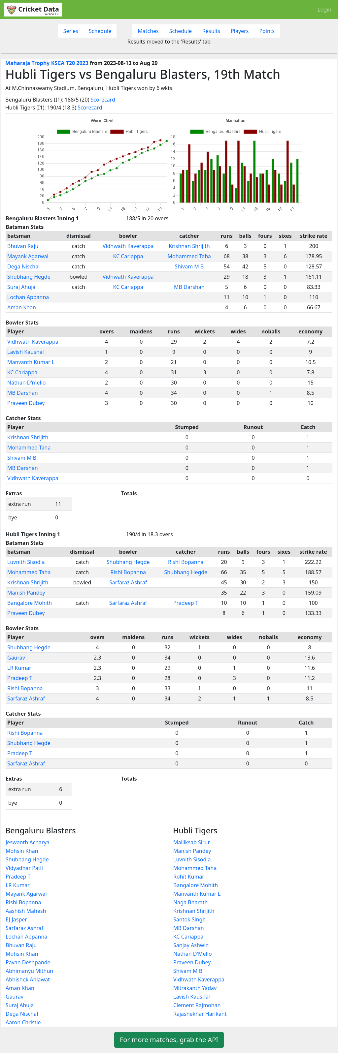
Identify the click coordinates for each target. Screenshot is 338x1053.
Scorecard (103, 99)
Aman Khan (21, 307)
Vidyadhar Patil (24, 868)
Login (324, 9)
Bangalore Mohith (29, 602)
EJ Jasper (16, 919)
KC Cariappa (128, 256)
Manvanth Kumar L (30, 362)
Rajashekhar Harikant (200, 1013)
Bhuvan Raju (22, 246)
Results (211, 31)
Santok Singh (189, 919)
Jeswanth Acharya (28, 842)
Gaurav (16, 657)
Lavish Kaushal (25, 352)
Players (240, 31)
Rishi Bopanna (186, 562)
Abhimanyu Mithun (29, 971)
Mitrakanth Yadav (195, 988)
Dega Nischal (23, 266)
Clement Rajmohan (197, 1005)
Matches (148, 31)
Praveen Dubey (26, 403)
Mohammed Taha (189, 256)
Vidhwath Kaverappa (128, 246)
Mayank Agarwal (28, 256)
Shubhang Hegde (29, 276)
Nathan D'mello (26, 382)
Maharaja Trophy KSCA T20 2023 (46, 63)
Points (267, 31)
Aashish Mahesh (26, 910)
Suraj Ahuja (21, 287)
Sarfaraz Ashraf (128, 582)
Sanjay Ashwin (191, 945)
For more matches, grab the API (169, 1039)
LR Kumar (19, 667)
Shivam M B (189, 266)
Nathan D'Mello (192, 953)
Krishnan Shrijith (189, 246)
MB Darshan (189, 287)
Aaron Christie (23, 1022)
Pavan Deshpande (28, 962)
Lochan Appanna (28, 297)
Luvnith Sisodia (26, 562)
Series (70, 31)
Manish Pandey (26, 592)
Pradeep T (185, 602)
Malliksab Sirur (191, 842)
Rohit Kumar (188, 876)
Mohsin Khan (22, 850)
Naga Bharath (190, 902)
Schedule (100, 31)
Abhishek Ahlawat (28, 979)
